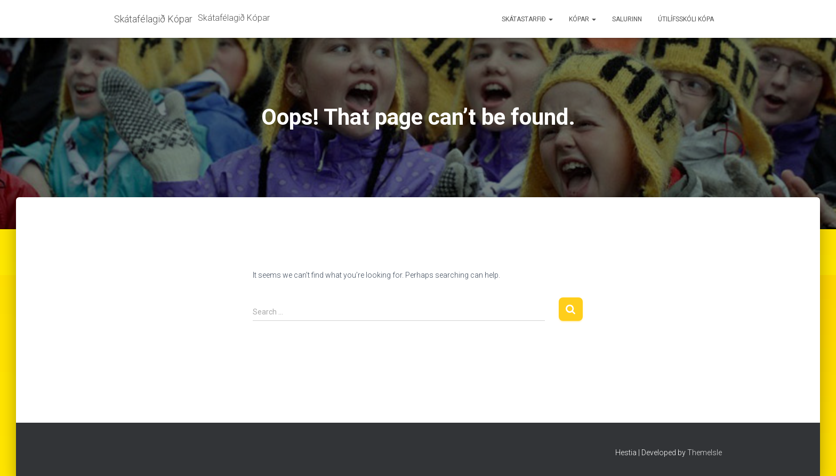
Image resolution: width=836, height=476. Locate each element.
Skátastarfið (527, 19)
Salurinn (627, 19)
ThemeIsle (704, 452)
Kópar (582, 19)
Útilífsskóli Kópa (686, 19)
